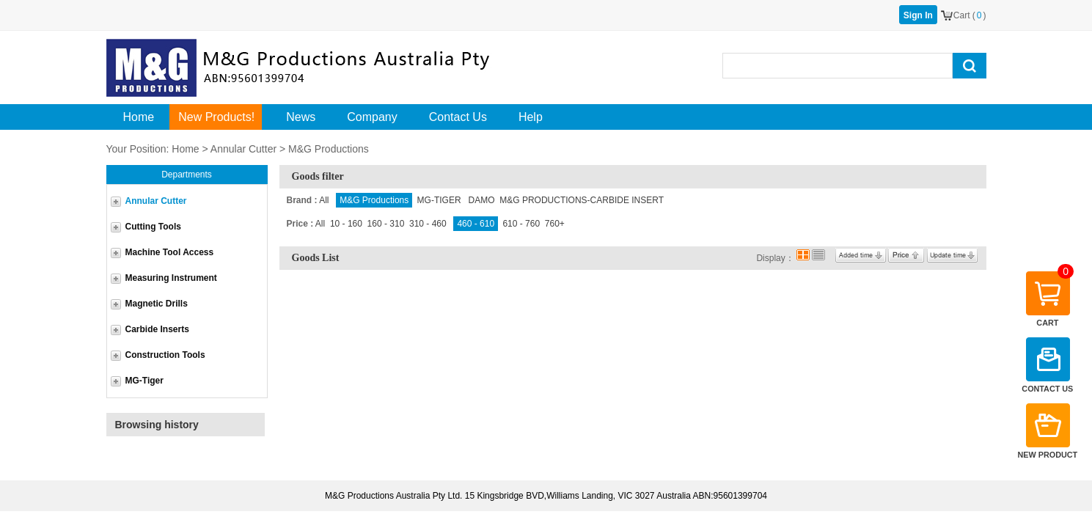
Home (185, 149)
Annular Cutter (243, 149)
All (324, 200)
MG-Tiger (144, 380)
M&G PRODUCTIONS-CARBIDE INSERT (581, 200)
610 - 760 (521, 224)
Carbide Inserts (157, 329)
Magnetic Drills (156, 303)
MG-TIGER (440, 200)
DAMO (482, 200)
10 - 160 (346, 224)
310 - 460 (428, 224)
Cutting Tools (153, 226)
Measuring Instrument (171, 278)
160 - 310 (386, 224)
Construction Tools (165, 355)
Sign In (918, 15)
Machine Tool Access (169, 252)
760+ (555, 224)
